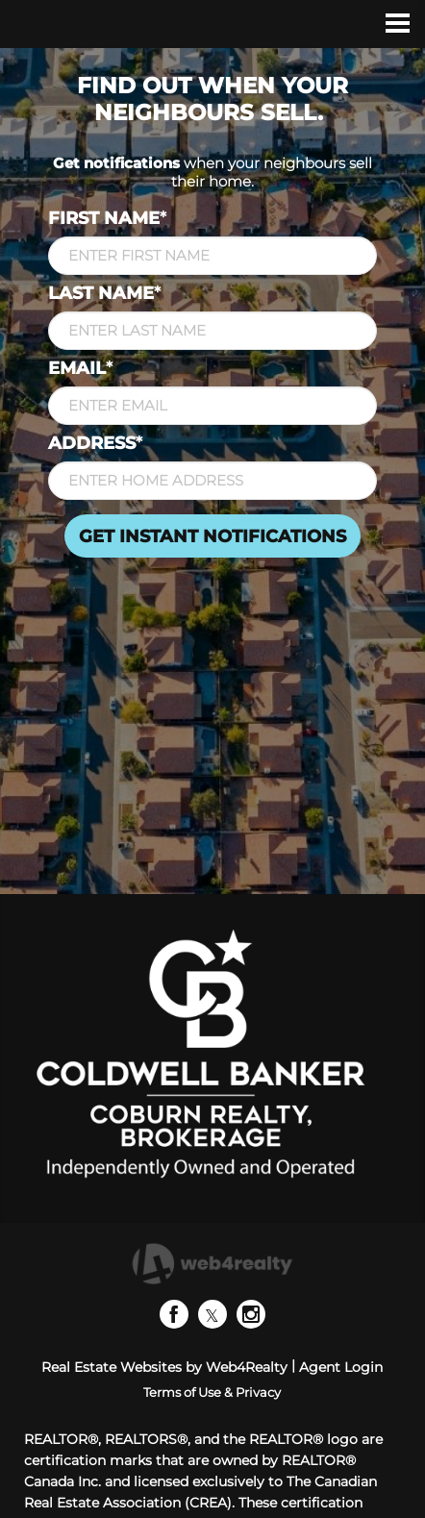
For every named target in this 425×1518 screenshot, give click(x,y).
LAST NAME (104, 293)
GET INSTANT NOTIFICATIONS (212, 536)
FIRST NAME (107, 218)
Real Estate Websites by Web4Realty (164, 1367)
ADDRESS (95, 443)
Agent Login (341, 1367)
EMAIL (80, 368)
